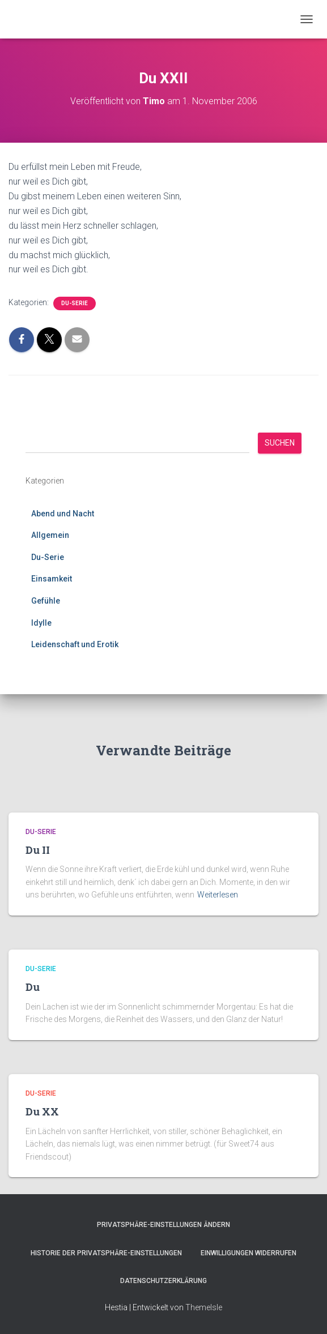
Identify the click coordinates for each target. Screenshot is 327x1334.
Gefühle (45, 600)
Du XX (42, 1111)
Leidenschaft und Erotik (74, 644)
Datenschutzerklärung (163, 1281)
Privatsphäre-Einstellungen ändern (163, 1225)
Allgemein (50, 535)
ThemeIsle (203, 1307)
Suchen (280, 442)
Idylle (41, 622)
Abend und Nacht (62, 513)
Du (33, 987)
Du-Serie (74, 303)
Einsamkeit (51, 578)
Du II (38, 850)
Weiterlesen (217, 894)
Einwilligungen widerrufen (248, 1253)
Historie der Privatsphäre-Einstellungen (106, 1253)
